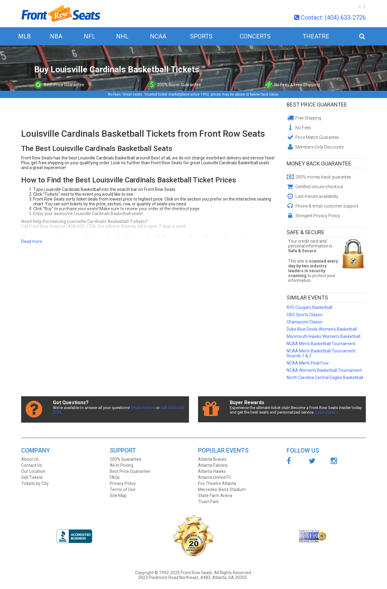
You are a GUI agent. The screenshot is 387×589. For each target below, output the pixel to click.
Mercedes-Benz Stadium (222, 489)
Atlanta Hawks (212, 471)
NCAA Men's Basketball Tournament (321, 343)
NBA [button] (56, 36)
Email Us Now (143, 407)
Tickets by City (35, 483)
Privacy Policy (123, 483)
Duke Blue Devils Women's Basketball (322, 329)
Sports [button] (201, 36)
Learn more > (326, 412)
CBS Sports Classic (305, 314)
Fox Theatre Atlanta (217, 483)
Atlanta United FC (214, 477)
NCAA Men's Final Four (308, 363)
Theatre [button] (316, 36)
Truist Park (208, 501)
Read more (31, 241)
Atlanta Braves (212, 459)
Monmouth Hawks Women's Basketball (323, 336)
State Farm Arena (215, 495)
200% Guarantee (125, 459)
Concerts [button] (255, 36)
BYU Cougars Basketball (309, 307)
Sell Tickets (32, 477)
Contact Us (31, 465)
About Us (30, 459)
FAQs (115, 477)
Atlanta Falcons (213, 465)
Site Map (118, 495)
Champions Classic (305, 321)
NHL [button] (122, 36)
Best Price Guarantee (317, 104)
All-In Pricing (121, 465)
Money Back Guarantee (319, 163)
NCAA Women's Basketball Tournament (324, 370)
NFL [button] (89, 36)
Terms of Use (122, 489)
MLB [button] (24, 36)
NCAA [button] (158, 36)
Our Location (33, 471)
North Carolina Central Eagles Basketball (325, 377)
